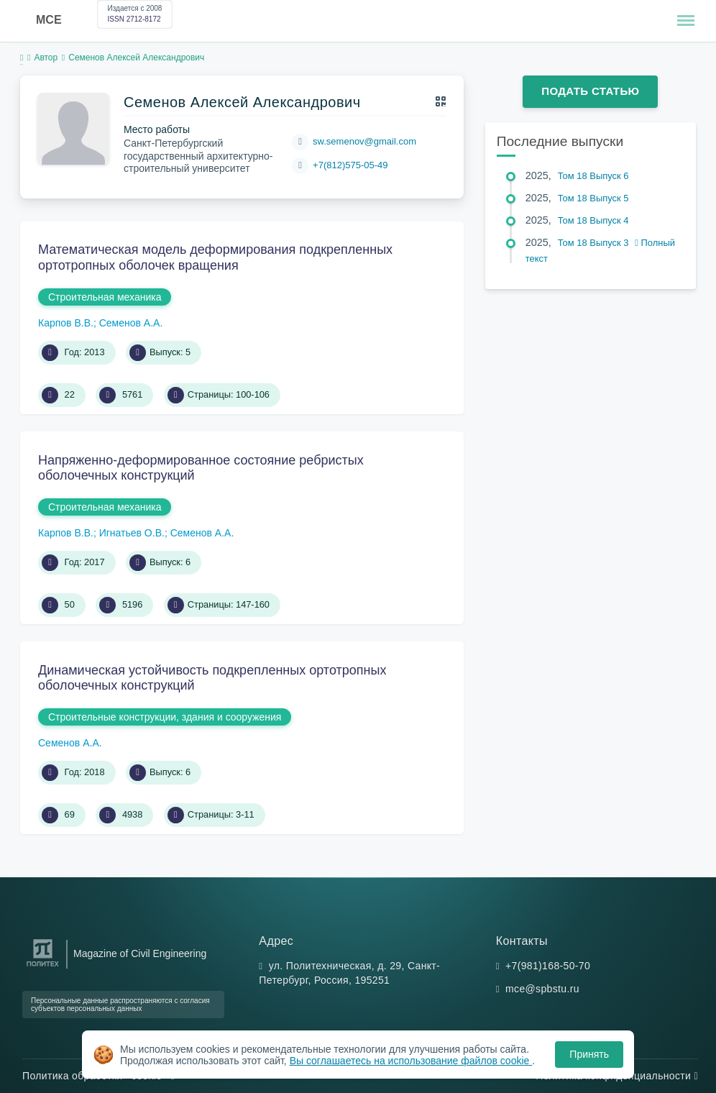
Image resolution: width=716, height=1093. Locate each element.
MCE (49, 20)
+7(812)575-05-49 (350, 165)
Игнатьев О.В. (132, 533)
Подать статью (590, 91)
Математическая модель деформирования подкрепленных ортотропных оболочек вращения (215, 257)
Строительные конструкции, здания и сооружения (164, 717)
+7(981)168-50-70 (547, 965)
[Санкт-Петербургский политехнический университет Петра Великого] (42, 967)
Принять (589, 1054)
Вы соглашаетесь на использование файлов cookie (411, 1060)
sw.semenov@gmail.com (364, 141)
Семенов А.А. (131, 323)
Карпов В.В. (65, 323)
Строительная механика (104, 297)
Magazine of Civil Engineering (139, 953)
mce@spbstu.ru (542, 988)
